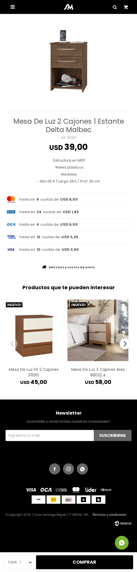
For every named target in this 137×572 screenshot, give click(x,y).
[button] (125, 344)
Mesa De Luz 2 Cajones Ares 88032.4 (98, 372)
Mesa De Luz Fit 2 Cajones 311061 (34, 372)
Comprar (84, 562)
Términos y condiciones (109, 515)
